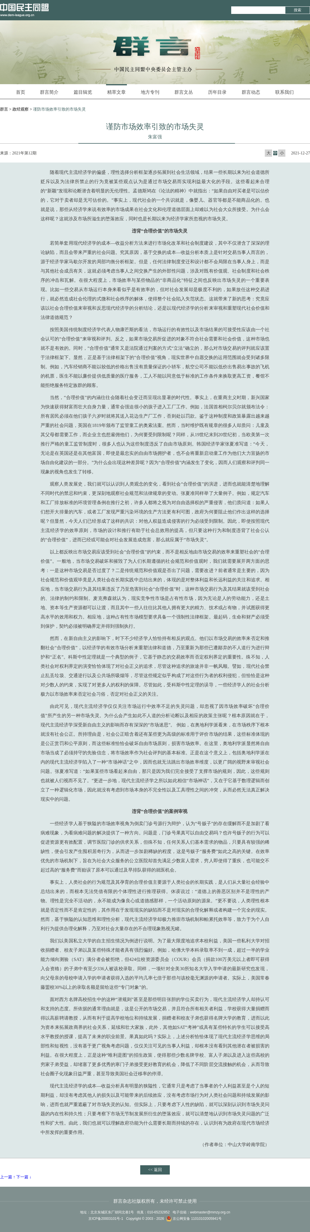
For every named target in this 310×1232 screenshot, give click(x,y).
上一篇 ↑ (7, 1177)
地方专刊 (150, 92)
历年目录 (217, 92)
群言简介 (49, 92)
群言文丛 (183, 92)
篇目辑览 (83, 92)
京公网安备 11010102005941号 (194, 1219)
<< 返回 (155, 1170)
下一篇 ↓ (24, 1177)
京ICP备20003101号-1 (105, 1219)
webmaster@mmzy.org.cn (210, 1212)
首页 (20, 92)
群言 (4, 109)
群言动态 (251, 92)
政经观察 (20, 109)
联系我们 (284, 92)
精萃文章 (116, 89)
